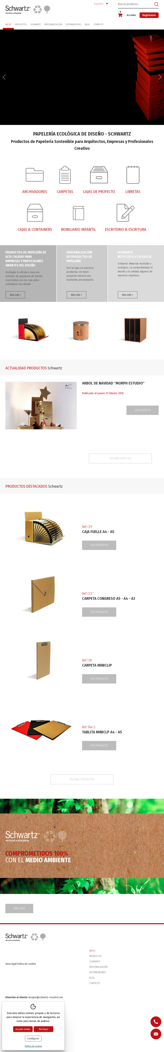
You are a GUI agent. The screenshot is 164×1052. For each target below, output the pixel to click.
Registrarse (149, 15)
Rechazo (43, 1029)
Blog (87, 24)
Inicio (8, 24)
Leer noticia (143, 410)
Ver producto (99, 545)
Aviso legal (10, 963)
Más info (19, 908)
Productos (21, 24)
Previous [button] (4, 77)
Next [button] (160, 77)
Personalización (53, 24)
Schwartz (35, 24)
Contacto (98, 24)
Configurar (33, 1038)
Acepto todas (22, 1029)
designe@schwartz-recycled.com (45, 997)
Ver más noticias (120, 458)
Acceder (131, 15)
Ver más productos (82, 779)
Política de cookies (26, 963)
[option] (82, 77)
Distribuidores (73, 24)
